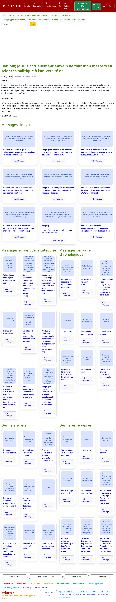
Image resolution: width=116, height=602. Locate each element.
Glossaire (102, 577)
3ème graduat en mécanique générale (67, 453)
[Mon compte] (104, 6)
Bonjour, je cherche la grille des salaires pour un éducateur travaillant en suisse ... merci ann (19, 152)
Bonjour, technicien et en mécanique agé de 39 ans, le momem (29, 391)
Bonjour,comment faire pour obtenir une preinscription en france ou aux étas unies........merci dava (57, 152)
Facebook (17, 77)
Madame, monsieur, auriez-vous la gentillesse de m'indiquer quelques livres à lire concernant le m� (48, 341)
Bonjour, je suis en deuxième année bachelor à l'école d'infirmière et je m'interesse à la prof (95, 190)
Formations (38, 4)
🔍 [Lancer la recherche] (33, 24)
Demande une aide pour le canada (28, 453)
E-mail (34, 77)
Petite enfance (63, 583)
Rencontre (87, 450)
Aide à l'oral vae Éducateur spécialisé (48, 546)
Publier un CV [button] (96, 6)
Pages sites (15, 577)
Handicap (27, 587)
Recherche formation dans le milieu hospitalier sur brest (67, 374)
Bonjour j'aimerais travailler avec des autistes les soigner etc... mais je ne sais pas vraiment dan (18, 190)
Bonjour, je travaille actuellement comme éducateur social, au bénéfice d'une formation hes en (9, 396)
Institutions (51, 4)
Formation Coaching (45, 577)
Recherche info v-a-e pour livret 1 (87, 282)
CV (60, 4)
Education (8, 583)
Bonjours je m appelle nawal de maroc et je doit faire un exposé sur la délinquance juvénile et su (96, 152)
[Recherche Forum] (15, 24)
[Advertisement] (58, 47)
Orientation (35, 583)
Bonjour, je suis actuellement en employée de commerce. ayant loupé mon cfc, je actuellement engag (18, 228)
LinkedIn (26, 77)
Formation (48, 583)
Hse (48, 498)
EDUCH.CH (11, 6)
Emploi (27, 4)
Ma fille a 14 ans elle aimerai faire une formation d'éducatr (29, 336)
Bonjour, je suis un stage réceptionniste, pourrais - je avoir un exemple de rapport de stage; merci (96, 228)
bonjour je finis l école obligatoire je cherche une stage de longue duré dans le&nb (106, 287)
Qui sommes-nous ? (67, 591)
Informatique (41, 587)
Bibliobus (67, 331)
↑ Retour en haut (48, 593)
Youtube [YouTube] (74, 594)
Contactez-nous (83, 591)
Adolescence (78, 583)
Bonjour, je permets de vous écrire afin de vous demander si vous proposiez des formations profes (29, 285)
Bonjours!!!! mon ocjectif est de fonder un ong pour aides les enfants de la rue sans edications (58, 190)
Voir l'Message (19, 161)
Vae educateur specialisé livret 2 (29, 546)
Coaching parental (95, 583)
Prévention (21, 583)
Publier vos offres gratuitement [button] (83, 6)
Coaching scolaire (11, 587)
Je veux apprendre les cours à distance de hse (28, 503)
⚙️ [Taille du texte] (110, 6)
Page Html (76, 577)
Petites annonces (68, 6)
